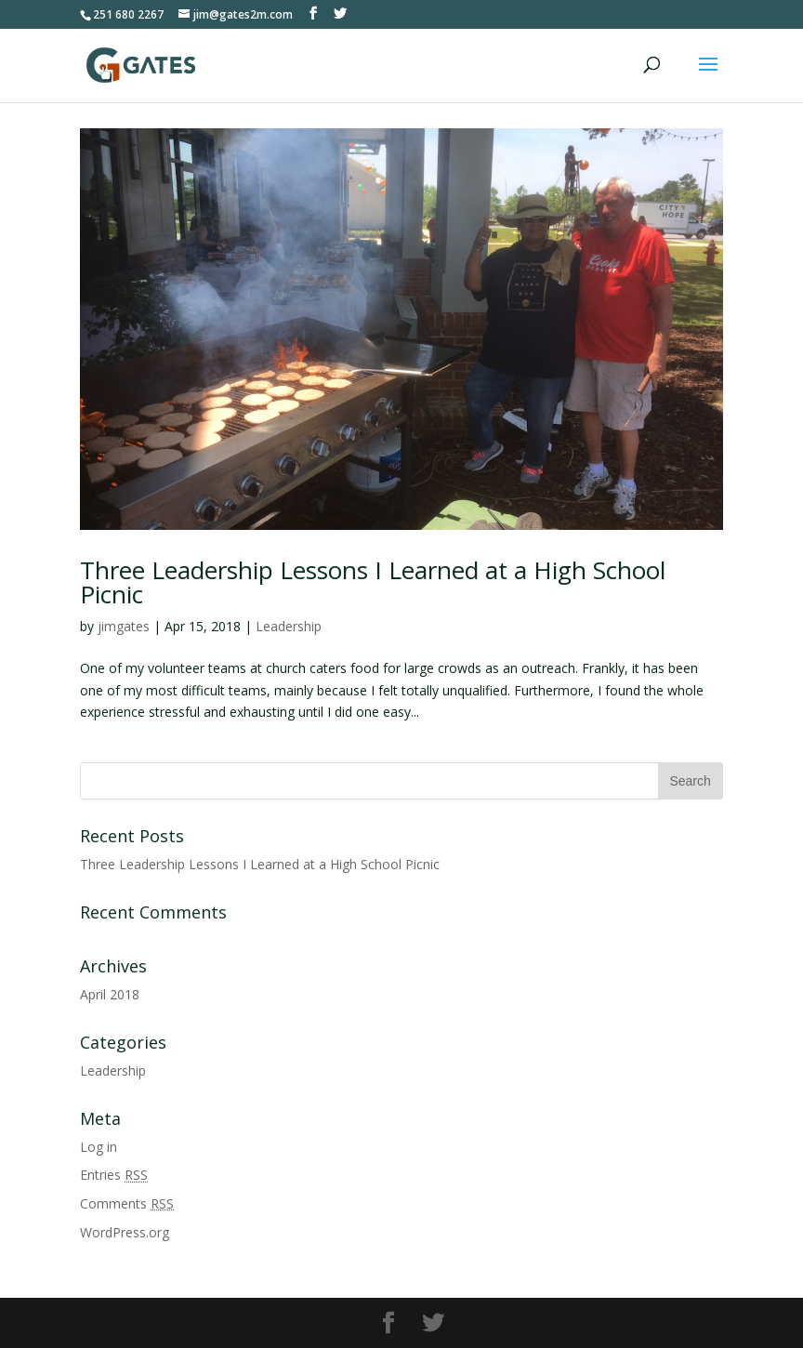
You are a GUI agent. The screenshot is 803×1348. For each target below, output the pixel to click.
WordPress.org (124, 1232)
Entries (114, 1174)
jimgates (124, 626)
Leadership (289, 626)
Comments (127, 1203)
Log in (98, 1147)
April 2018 (109, 994)
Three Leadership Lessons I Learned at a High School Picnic (372, 582)
